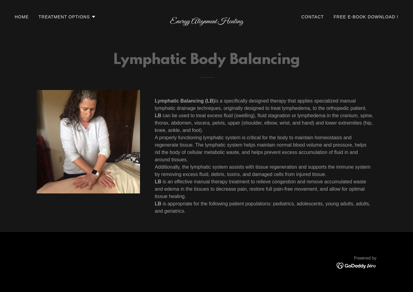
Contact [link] (312, 16)
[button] (67, 17)
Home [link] (22, 16)
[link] (206, 21)
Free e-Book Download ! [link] (366, 16)
